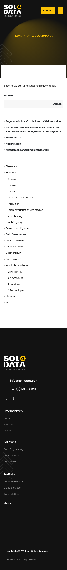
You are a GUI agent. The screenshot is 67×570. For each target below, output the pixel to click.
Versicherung (15, 216)
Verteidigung (15, 222)
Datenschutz (13, 559)
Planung (10, 296)
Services (8, 424)
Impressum (30, 559)
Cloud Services (12, 487)
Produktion (13, 203)
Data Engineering (13, 449)
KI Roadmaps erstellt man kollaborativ (27, 150)
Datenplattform (14, 246)
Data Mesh (10, 461)
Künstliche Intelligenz (17, 265)
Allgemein (11, 166)
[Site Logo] (12, 11)
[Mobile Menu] (60, 10)
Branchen (11, 172)
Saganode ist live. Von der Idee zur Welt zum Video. (34, 121)
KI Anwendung (15, 278)
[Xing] (13, 398)
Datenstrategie (14, 259)
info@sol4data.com (24, 381)
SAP (8, 302)
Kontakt (8, 430)
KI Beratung (14, 284)
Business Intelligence (17, 228)
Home (7, 418)
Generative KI (15, 272)
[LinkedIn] (6, 398)
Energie (12, 185)
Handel (11, 191)
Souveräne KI (13, 137)
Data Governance (16, 234)
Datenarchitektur (15, 240)
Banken (12, 179)
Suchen (8, 95)
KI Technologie (15, 290)
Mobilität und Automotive (21, 197)
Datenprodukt (13, 252)
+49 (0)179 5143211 (23, 389)
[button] (48, 10)
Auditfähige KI (14, 144)
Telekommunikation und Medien (25, 210)
